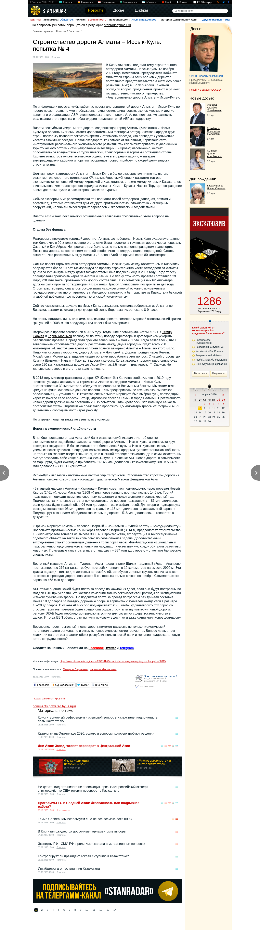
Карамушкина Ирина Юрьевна (216, 187)
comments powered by (54, 706)
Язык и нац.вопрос (143, 19)
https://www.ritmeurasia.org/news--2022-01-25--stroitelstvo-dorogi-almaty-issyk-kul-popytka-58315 (113, 661)
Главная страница (43, 31)
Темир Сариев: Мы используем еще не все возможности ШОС (85, 819)
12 (101, 909)
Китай (168, 2)
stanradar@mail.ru (117, 25)
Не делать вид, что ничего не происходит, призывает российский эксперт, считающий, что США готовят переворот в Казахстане (93, 788)
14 (114, 909)
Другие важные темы (216, 19)
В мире (183, 2)
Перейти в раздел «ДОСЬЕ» (206, 89)
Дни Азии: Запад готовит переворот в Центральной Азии (84, 746)
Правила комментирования (49, 698)
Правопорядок (118, 19)
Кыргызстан (87, 2)
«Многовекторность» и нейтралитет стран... (154, 762)
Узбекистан (151, 2)
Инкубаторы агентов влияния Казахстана (69, 868)
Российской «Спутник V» (210, 347)
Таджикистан (108, 2)
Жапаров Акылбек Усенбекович (214, 107)
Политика (35, 19)
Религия (80, 19)
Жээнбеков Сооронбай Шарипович (213, 131)
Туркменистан (130, 2)
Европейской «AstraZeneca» (204, 341)
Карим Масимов (60, 336)
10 (87, 909)
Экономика (50, 19)
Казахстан (68, 2)
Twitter (110, 648)
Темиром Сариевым (75, 669)
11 (93, 909)
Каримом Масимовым (103, 669)
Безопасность (97, 19)
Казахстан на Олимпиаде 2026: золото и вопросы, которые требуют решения (96, 733)
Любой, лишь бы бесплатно (211, 359)
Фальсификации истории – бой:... (76, 762)
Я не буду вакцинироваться (211, 364)
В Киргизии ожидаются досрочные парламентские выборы (82, 831)
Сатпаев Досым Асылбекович (214, 153)
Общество (66, 19)
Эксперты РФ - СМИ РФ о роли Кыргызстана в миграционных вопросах (91, 843)
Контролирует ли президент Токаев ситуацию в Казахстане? (83, 856)
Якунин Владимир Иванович (207, 75)
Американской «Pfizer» (209, 355)
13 (107, 909)
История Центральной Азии (179, 19)
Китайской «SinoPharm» (209, 351)
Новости (61, 31)
